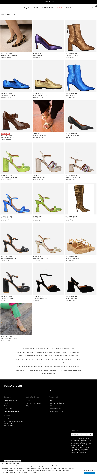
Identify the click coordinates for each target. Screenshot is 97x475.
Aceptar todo (89, 473)
